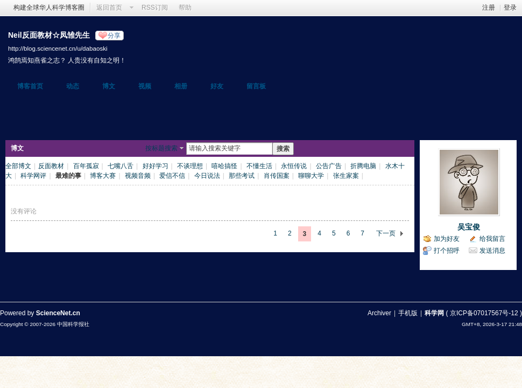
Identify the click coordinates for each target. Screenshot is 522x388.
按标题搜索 (161, 148)
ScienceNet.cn (58, 313)
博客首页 (30, 86)
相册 (180, 86)
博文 (108, 86)
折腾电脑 (363, 166)
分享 (114, 35)
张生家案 (346, 175)
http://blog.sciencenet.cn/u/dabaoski (58, 48)
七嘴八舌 (120, 166)
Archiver (379, 313)
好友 (216, 86)
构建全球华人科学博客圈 (48, 7)
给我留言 (492, 238)
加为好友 (447, 238)
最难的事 (68, 175)
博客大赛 (103, 175)
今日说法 (207, 175)
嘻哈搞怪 (224, 166)
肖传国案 (277, 175)
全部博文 (18, 166)
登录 (510, 7)
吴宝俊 (468, 227)
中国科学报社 (73, 324)
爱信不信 (172, 175)
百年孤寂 (86, 166)
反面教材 (51, 166)
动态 (72, 86)
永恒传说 (294, 166)
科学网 (434, 313)
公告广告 (329, 166)
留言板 (256, 86)
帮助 (185, 7)
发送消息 (492, 250)
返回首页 (109, 7)
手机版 (408, 313)
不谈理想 (190, 166)
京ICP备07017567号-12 (484, 313)
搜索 (283, 149)
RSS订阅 (155, 7)
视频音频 (138, 175)
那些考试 (242, 175)
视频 (144, 86)
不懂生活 (259, 166)
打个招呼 (447, 250)
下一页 (386, 233)
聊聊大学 (311, 175)
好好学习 (155, 166)
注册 (488, 7)
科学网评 (33, 175)
